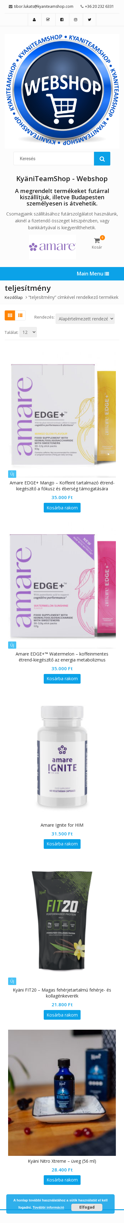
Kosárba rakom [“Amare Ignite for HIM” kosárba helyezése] (62, 844)
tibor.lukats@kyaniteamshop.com (43, 6)
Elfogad (87, 1207)
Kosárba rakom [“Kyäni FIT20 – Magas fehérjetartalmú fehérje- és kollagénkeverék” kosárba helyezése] (62, 1015)
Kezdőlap (14, 297)
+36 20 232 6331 (99, 6)
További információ (48, 1207)
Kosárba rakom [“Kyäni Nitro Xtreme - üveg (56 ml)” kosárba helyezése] (62, 1180)
